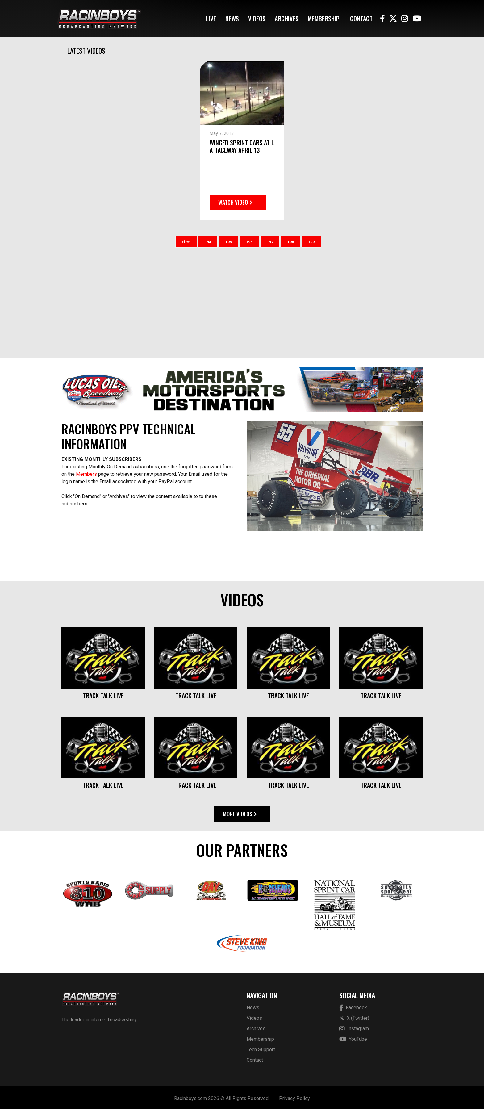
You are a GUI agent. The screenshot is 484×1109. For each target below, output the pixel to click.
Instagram (354, 1026)
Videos (256, 18)
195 (228, 239)
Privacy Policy (294, 1096)
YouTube (353, 1037)
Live (211, 18)
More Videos (240, 811)
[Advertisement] (242, 298)
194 (208, 239)
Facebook (353, 1005)
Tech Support (261, 1047)
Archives (286, 18)
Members (86, 472)
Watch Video (235, 200)
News (232, 18)
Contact (361, 18)
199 (311, 239)
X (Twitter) (354, 1016)
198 (290, 239)
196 (249, 239)
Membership (324, 18)
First (186, 239)
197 (270, 239)
